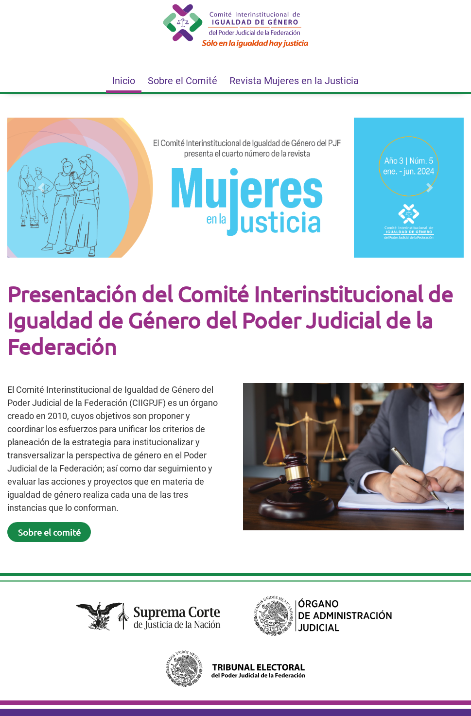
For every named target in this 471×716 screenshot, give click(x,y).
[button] (41, 187)
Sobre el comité (49, 532)
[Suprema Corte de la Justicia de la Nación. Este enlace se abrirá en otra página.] (148, 616)
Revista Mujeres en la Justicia (294, 81)
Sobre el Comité (182, 81)
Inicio (123, 81)
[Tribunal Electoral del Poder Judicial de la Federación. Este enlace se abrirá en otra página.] (235, 668)
